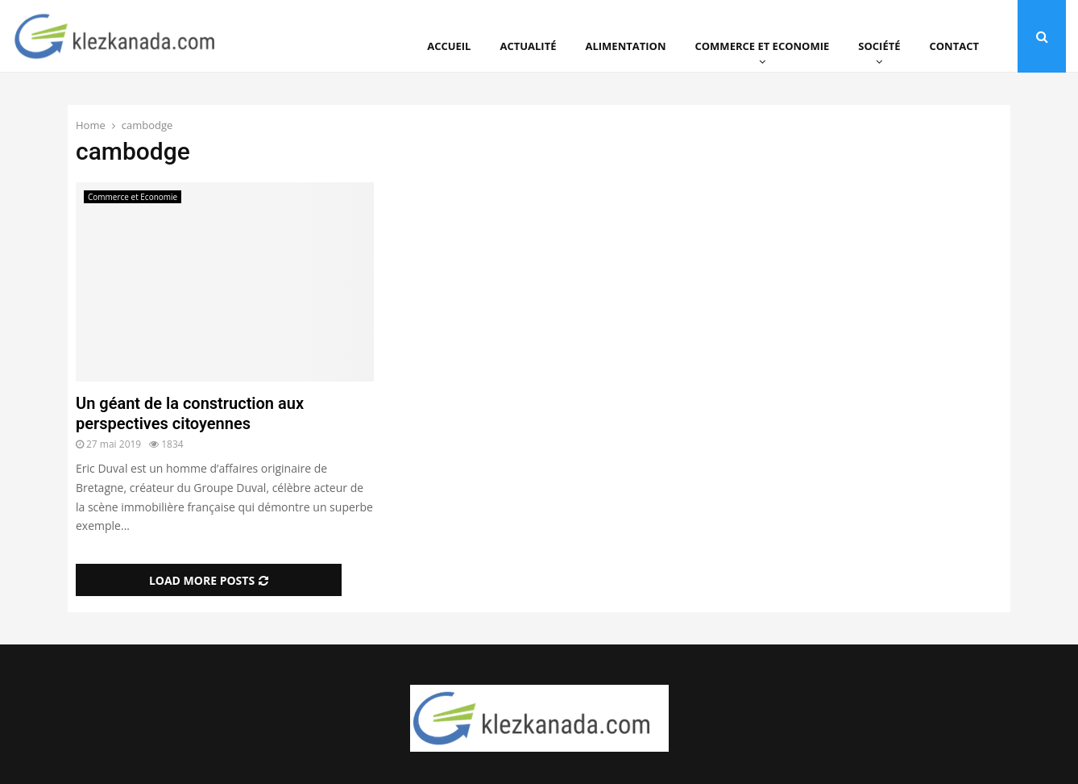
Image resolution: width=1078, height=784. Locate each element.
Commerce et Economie (761, 46)
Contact (954, 46)
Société (879, 46)
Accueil (449, 46)
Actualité (528, 46)
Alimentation (626, 46)
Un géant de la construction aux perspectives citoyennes (190, 413)
